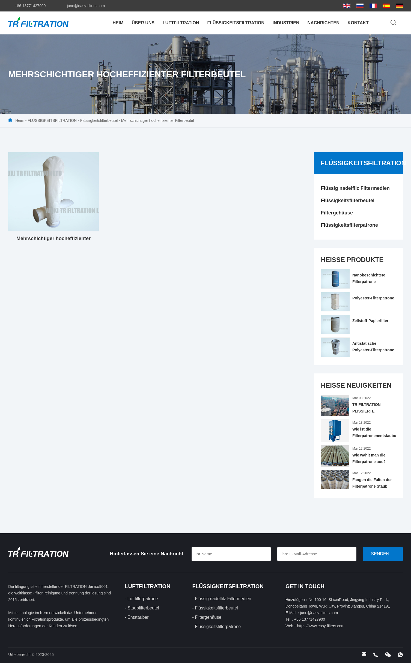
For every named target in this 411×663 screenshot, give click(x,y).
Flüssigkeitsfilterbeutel (99, 120)
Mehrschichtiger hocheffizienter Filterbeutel (157, 120)
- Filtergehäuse (206, 617)
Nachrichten (323, 22)
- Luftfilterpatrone (141, 598)
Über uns (143, 22)
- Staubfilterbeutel (142, 608)
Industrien (286, 22)
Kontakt (358, 22)
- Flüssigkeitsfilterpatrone (216, 626)
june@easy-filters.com (86, 6)
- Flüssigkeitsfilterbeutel (215, 608)
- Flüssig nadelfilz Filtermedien (221, 598)
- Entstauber (136, 617)
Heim (117, 22)
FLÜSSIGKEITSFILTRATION (235, 22)
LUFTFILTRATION (181, 22)
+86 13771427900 (30, 6)
